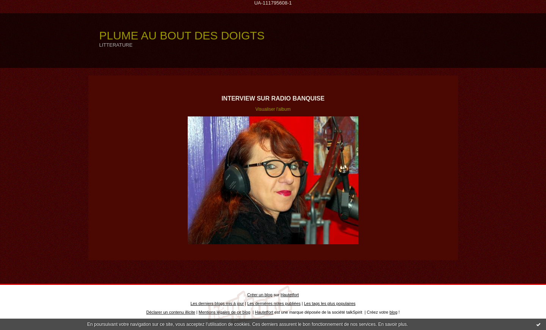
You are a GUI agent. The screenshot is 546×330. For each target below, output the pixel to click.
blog (393, 312)
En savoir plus (392, 324)
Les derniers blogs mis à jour (217, 303)
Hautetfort (290, 294)
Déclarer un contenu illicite (170, 312)
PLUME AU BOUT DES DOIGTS (182, 35)
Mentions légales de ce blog (224, 312)
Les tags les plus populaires (330, 303)
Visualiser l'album (273, 109)
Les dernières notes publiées (274, 303)
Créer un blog (260, 294)
